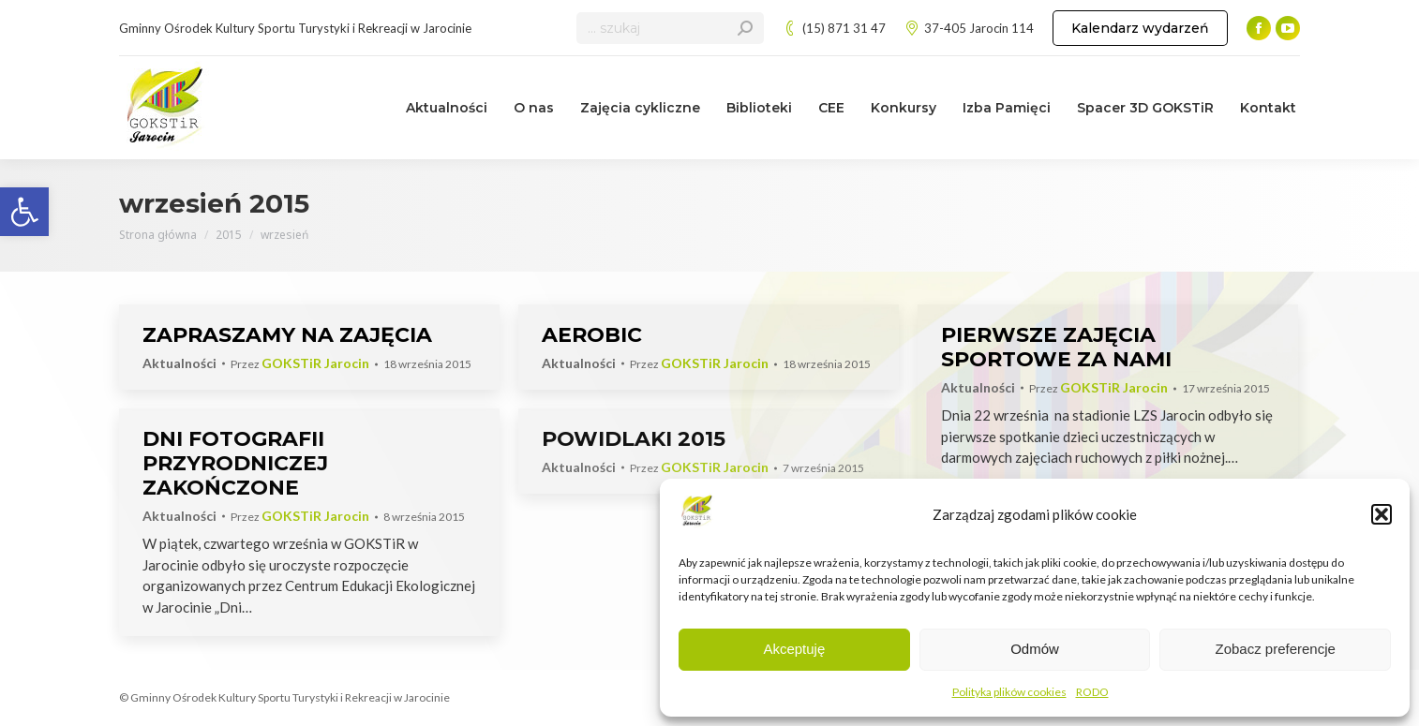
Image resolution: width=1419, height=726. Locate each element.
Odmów (1034, 649)
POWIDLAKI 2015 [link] (633, 439)
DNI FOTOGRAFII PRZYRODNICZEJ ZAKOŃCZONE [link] (235, 463)
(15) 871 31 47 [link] (834, 28)
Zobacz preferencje (1275, 649)
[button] (1381, 514)
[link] (24, 211)
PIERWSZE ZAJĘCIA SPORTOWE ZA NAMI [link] (1056, 347)
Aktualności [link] (179, 363)
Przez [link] (300, 364)
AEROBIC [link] (592, 335)
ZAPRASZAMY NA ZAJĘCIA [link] (287, 335)
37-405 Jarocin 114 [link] (969, 28)
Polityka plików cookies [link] (1009, 692)
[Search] (670, 28)
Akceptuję (794, 649)
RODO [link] (1092, 692)
